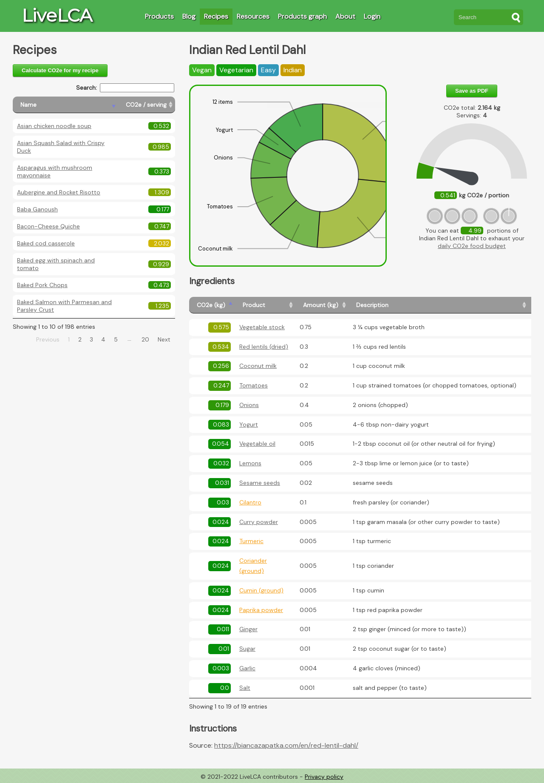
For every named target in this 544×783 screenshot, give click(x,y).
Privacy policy (324, 776)
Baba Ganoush (37, 209)
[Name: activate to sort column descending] (65, 105)
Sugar (247, 648)
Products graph (302, 16)
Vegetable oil (257, 443)
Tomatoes (253, 385)
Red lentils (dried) (263, 346)
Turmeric (251, 541)
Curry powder (258, 522)
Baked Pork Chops (42, 285)
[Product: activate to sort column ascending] (265, 305)
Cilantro (250, 502)
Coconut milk (258, 366)
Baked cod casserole (46, 243)
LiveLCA (57, 15)
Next (164, 339)
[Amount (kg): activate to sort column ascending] (321, 305)
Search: (125, 87)
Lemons (250, 463)
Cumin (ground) (261, 590)
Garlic (247, 668)
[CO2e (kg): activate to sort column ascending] (212, 305)
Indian (292, 69)
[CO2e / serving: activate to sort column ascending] (146, 105)
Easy (268, 69)
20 (145, 339)
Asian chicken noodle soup (54, 126)
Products (159, 16)
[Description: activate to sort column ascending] (438, 305)
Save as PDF (471, 91)
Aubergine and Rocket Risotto (58, 192)
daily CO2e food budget (472, 246)
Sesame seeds (259, 483)
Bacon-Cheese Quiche (48, 226)
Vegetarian (236, 69)
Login (372, 16)
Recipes (216, 16)
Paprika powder (261, 610)
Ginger (248, 629)
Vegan (202, 69)
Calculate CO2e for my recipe (60, 70)
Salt (244, 688)
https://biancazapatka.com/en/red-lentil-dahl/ (286, 745)
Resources (253, 16)
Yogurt (248, 424)
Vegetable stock (262, 327)
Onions (249, 405)
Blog (189, 16)
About (345, 16)
